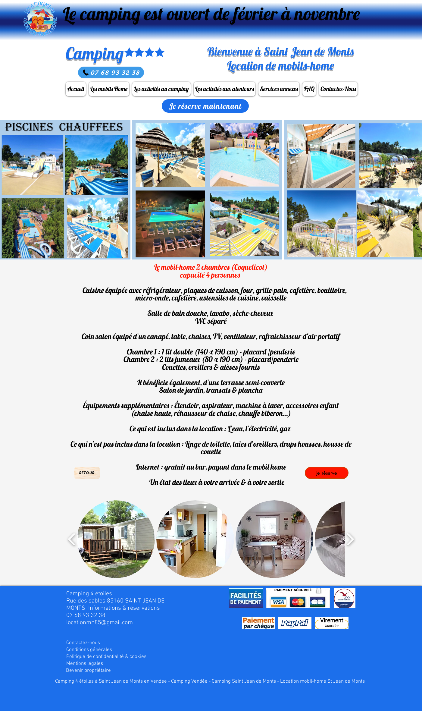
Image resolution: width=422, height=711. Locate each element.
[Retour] (87, 473)
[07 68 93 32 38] (111, 72)
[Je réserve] (327, 473)
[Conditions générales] (90, 650)
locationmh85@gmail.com (99, 622)
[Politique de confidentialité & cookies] (106, 656)
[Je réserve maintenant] (205, 106)
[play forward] (350, 539)
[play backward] (72, 539)
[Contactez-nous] (87, 643)
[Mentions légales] (90, 663)
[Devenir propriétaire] (90, 670)
